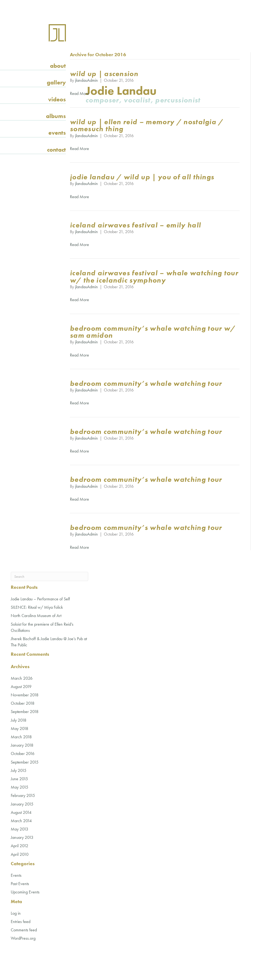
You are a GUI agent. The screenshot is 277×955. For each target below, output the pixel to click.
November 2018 (24, 695)
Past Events (20, 883)
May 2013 (19, 829)
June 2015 (19, 779)
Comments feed (24, 930)
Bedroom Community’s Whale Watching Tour (146, 383)
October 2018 (22, 703)
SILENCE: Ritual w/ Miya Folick (37, 607)
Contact (56, 150)
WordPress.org (23, 938)
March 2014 (21, 821)
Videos (57, 99)
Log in (16, 913)
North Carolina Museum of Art (36, 615)
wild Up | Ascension (104, 73)
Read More (79, 93)
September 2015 (24, 762)
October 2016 (22, 753)
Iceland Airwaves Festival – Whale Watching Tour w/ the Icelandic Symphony (154, 276)
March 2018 (21, 737)
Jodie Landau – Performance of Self (40, 599)
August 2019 (21, 686)
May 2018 (19, 728)
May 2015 (19, 787)
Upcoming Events (25, 892)
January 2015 (22, 804)
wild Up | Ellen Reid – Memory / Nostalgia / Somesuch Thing (146, 125)
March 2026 (22, 678)
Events (57, 133)
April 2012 (19, 846)
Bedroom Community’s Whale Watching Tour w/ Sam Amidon (152, 332)
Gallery (56, 82)
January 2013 (22, 837)
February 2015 (23, 795)
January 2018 (22, 745)
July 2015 (18, 770)
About (58, 66)
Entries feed (20, 921)
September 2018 (24, 711)
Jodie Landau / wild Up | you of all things (142, 176)
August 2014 (21, 812)
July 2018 (18, 720)
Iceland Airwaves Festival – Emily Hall (135, 225)
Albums (56, 116)
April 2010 (20, 854)
